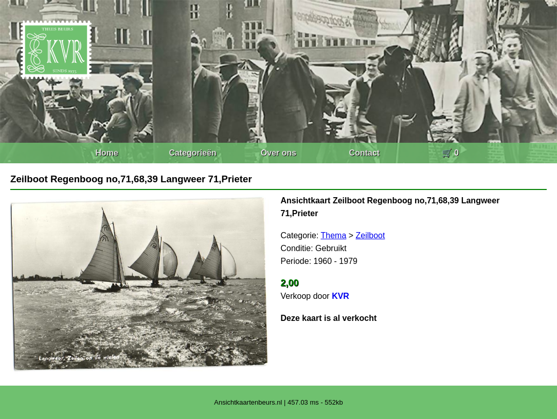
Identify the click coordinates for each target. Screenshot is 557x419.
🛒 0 (450, 152)
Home (106, 152)
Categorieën (192, 152)
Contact (364, 152)
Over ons (278, 152)
